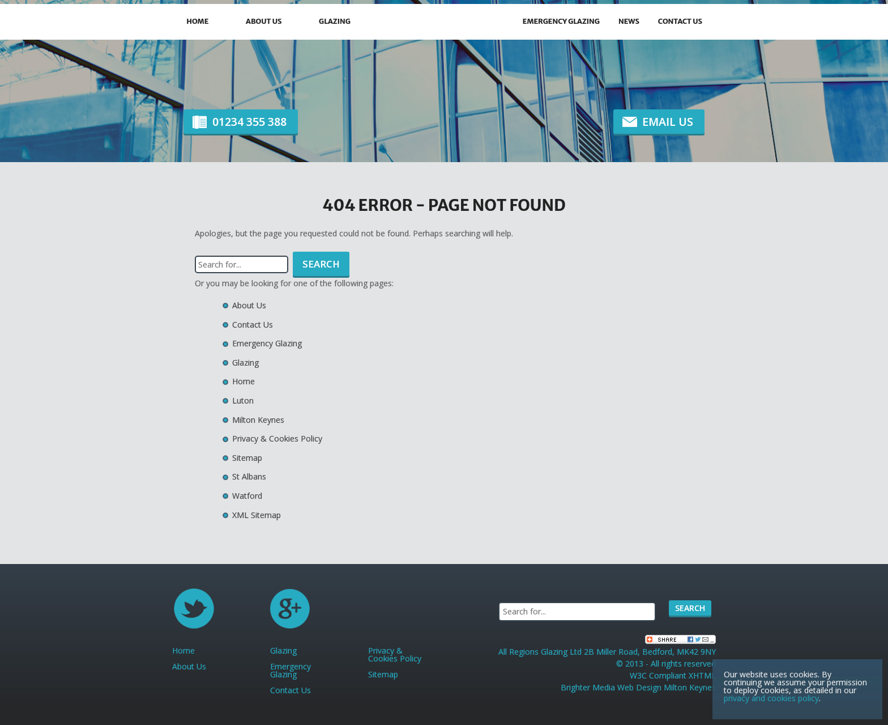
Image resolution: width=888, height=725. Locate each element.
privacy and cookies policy (771, 698)
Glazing (335, 21)
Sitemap (247, 457)
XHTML (702, 675)
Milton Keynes (258, 419)
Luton (243, 400)
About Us (263, 21)
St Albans (249, 476)
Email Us (667, 121)
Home (197, 21)
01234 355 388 (249, 121)
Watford (247, 495)
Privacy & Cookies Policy (277, 438)
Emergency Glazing (561, 21)
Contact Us (680, 21)
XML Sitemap (256, 515)
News (628, 21)
